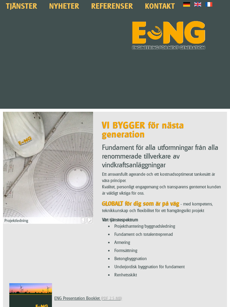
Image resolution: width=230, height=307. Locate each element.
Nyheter (64, 5)
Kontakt (160, 5)
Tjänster (21, 5)
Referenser (112, 5)
